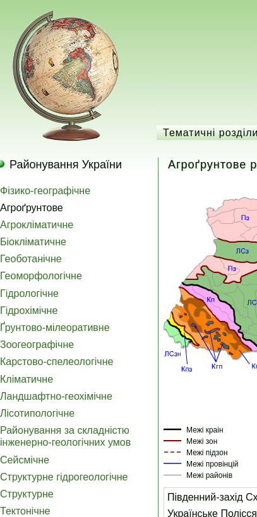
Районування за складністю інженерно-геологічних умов (65, 436)
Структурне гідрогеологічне (64, 477)
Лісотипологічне (37, 413)
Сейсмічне (24, 460)
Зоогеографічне (37, 344)
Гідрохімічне (28, 310)
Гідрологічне (29, 293)
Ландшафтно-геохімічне (56, 396)
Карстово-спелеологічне (56, 361)
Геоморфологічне (41, 275)
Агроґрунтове (31, 207)
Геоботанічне (31, 258)
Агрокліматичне (36, 224)
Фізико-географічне (45, 190)
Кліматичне (26, 379)
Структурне (27, 494)
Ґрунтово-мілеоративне (55, 327)
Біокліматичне (33, 241)
